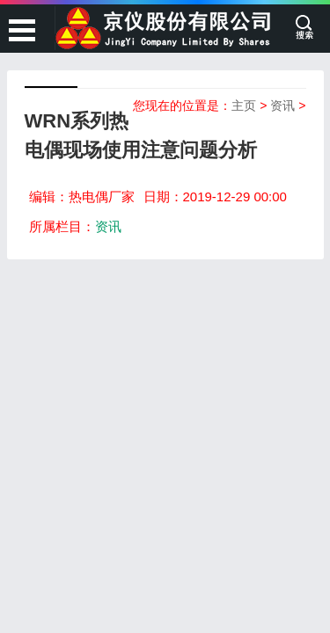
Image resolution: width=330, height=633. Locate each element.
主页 (243, 105)
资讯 (282, 105)
